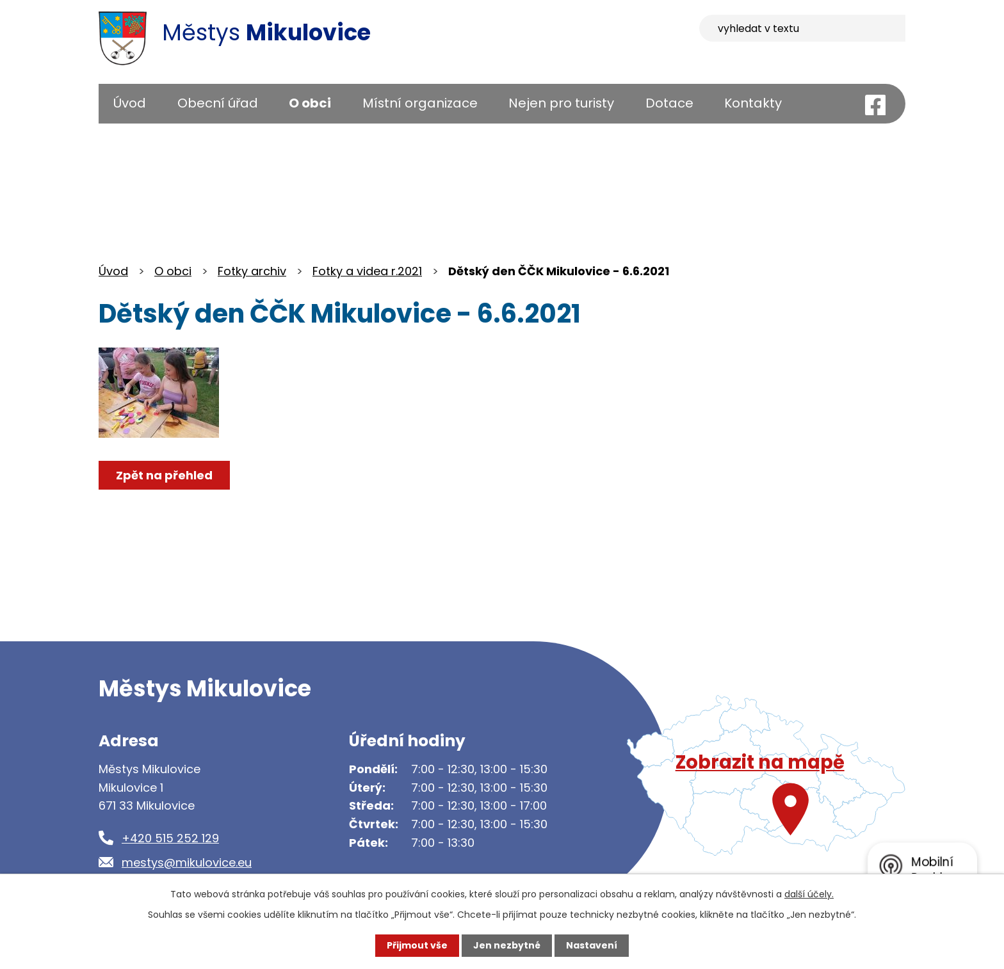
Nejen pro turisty (561, 103)
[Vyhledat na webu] (802, 28)
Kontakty (753, 103)
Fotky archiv (252, 271)
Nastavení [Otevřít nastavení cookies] (591, 945)
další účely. (809, 894)
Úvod (129, 103)
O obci (310, 103)
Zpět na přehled (164, 475)
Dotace (669, 103)
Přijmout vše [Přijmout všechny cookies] (417, 945)
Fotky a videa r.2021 (367, 271)
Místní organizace (420, 103)
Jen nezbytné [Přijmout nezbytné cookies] (506, 945)
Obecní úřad (217, 103)
